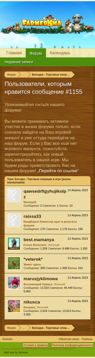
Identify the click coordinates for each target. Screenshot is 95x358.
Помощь (87, 339)
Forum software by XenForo (19, 348)
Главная (14, 53)
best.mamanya (39, 239)
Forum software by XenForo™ (56, 348)
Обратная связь (69, 339)
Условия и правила (35, 345)
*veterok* (33, 259)
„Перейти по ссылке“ (58, 170)
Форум (36, 53)
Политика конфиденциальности (72, 345)
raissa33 (32, 216)
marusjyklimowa (41, 278)
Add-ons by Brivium (16, 352)
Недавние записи (19, 62)
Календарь (60, 53)
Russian (8, 339)
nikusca (32, 302)
